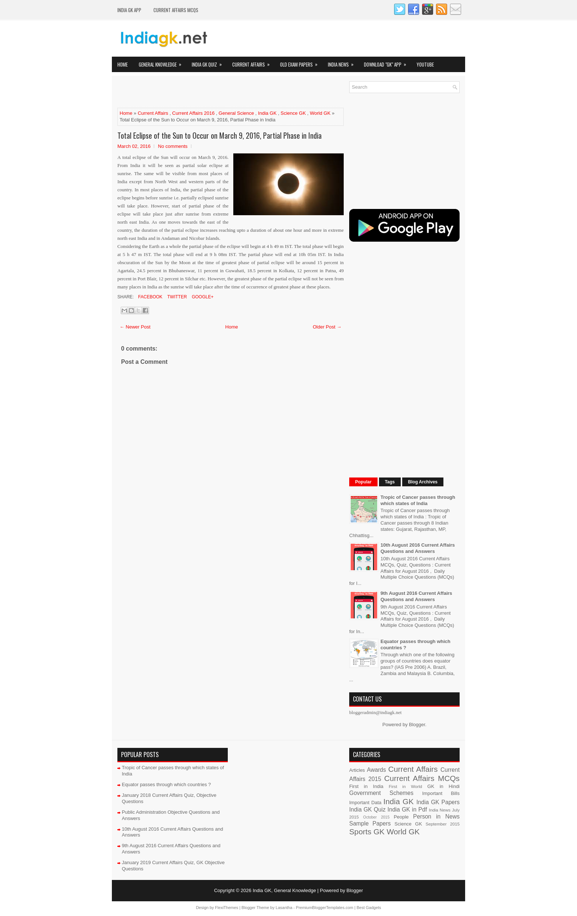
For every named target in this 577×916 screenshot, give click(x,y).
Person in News (436, 816)
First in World (405, 786)
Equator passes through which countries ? (166, 784)
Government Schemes (381, 793)
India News (343, 62)
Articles (357, 770)
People (401, 817)
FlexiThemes (226, 907)
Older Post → (327, 327)
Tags (390, 481)
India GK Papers (438, 802)
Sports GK (367, 831)
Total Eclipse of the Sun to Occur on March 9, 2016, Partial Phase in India (219, 135)
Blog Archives (423, 481)
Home (122, 64)
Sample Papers (370, 823)
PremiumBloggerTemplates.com (324, 907)
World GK (320, 113)
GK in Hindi (443, 786)
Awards (376, 770)
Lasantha (284, 907)
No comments (172, 146)
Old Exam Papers (301, 62)
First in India (366, 786)
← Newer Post (135, 327)
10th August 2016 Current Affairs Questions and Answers (417, 548)
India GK (267, 113)
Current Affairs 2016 (193, 113)
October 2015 (376, 817)
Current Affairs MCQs (175, 10)
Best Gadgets (369, 907)
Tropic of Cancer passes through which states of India (417, 500)
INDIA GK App (129, 10)
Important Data (365, 802)
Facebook (149, 296)
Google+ (202, 296)
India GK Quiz (209, 62)
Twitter (176, 296)
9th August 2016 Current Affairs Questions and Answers (416, 596)
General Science (236, 113)
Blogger (417, 724)
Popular (363, 481)
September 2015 (443, 823)
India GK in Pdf (407, 809)
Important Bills (441, 793)
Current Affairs (253, 62)
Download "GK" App (387, 62)
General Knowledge (162, 62)
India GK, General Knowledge (284, 890)
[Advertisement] (203, 92)
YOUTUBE (425, 64)
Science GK (293, 113)
